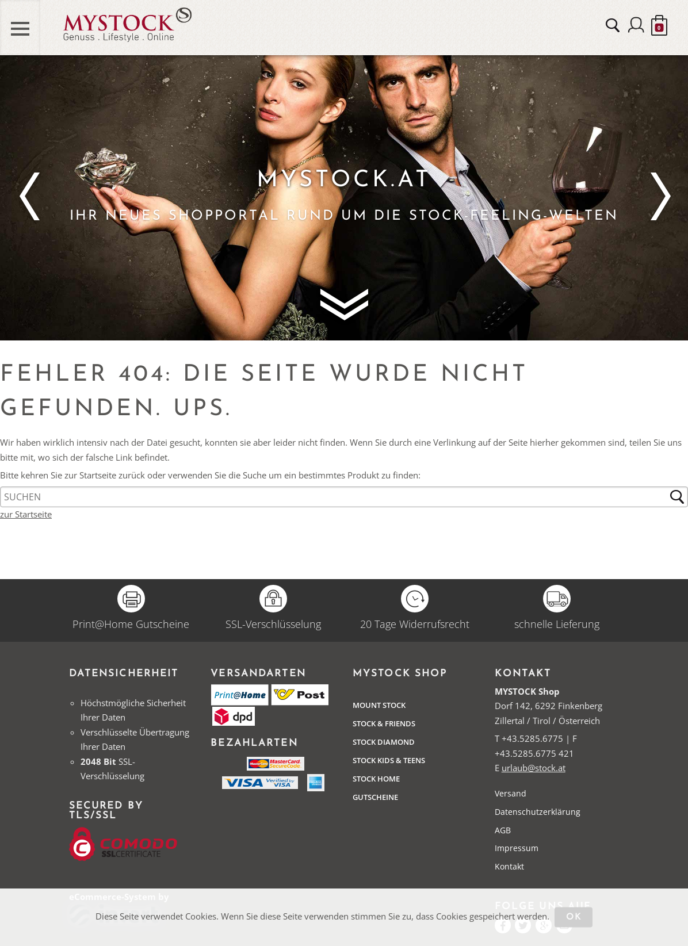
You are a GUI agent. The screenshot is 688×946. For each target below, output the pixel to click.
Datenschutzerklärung (537, 811)
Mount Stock (379, 705)
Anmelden (636, 26)
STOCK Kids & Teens (389, 760)
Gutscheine (375, 797)
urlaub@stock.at (533, 767)
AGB (503, 830)
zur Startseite (26, 514)
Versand (510, 793)
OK (574, 917)
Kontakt (509, 866)
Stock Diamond (384, 742)
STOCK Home (376, 778)
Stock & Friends (384, 723)
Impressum (516, 847)
